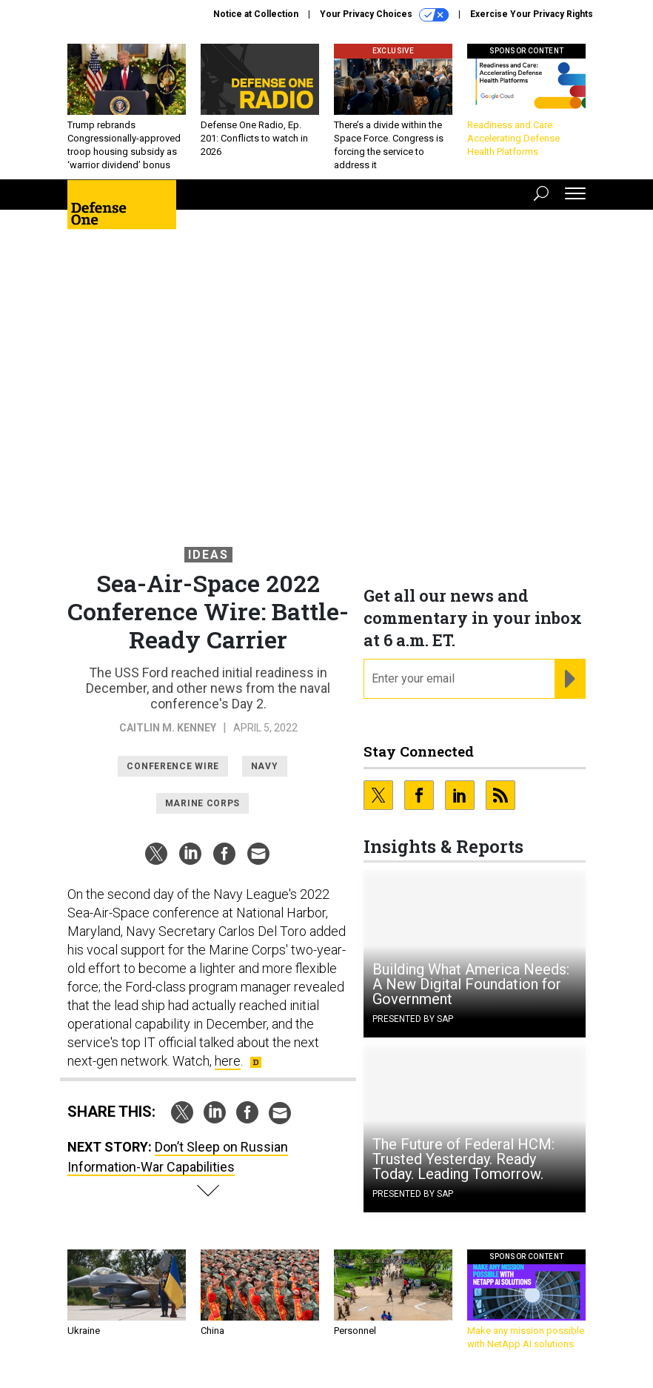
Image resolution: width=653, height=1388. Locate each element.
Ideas (208, 555)
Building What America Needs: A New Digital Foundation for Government (470, 984)
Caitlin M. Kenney (167, 728)
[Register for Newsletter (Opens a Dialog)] (570, 679)
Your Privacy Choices (384, 14)
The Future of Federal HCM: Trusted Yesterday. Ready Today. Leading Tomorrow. (463, 1159)
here (228, 1061)
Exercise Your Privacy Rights (531, 14)
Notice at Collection (255, 14)
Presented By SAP (412, 1019)
